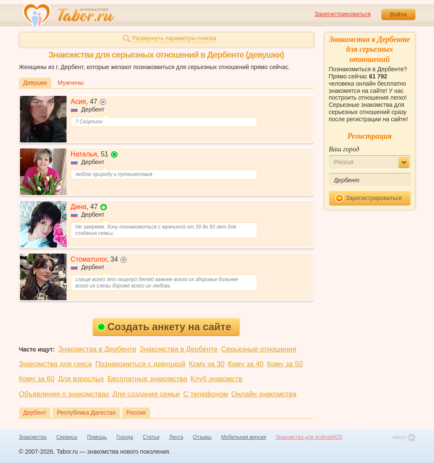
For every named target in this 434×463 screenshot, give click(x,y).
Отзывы (202, 437)
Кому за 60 (37, 379)
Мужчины (70, 82)
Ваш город (344, 149)
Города (125, 437)
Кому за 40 (246, 364)
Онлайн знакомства (264, 394)
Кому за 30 (206, 364)
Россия (136, 412)
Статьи (151, 437)
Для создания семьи (146, 394)
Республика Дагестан (86, 412)
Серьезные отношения (258, 349)
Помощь (97, 437)
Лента (176, 437)
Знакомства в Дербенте (97, 349)
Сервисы (67, 437)
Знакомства (33, 437)
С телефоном (205, 394)
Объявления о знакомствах (64, 394)
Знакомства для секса (55, 364)
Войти (398, 14)
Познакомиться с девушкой (140, 364)
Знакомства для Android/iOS (309, 437)
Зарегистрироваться (342, 14)
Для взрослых (81, 379)
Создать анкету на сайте (164, 326)
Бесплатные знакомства (147, 379)
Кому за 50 (285, 364)
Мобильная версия (243, 437)
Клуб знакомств (216, 379)
